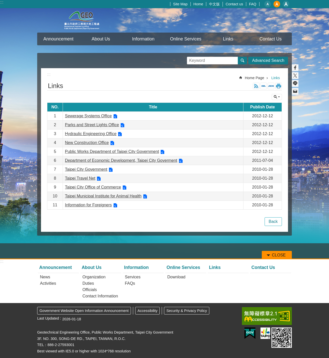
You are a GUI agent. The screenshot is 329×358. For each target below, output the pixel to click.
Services (132, 277)
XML (263, 86)
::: (1, 2)
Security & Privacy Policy (186, 311)
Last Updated (48, 318)
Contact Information (100, 296)
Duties (88, 283)
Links (228, 38)
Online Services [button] (185, 38)
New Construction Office (87, 142)
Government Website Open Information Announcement (84, 311)
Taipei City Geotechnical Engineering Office (81, 20)
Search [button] (242, 60)
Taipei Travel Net (80, 178)
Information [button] (143, 38)
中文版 (214, 4)
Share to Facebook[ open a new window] (295, 67)
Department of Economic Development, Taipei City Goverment (121, 160)
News (45, 277)
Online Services (183, 267)
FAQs (130, 283)
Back (273, 221)
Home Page (254, 78)
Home (198, 4)
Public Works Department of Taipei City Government (112, 151)
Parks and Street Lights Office (92, 125)
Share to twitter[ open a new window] (295, 75)
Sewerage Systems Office (88, 116)
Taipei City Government (86, 169)
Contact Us (270, 38)
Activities (48, 283)
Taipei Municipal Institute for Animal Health (103, 196)
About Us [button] (101, 38)
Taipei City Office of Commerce (93, 187)
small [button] (267, 4)
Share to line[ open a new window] (295, 83)
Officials (90, 290)
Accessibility (147, 311)
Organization (94, 277)
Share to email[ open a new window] (295, 91)
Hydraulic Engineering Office (90, 134)
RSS (256, 86)
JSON (271, 86)
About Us (92, 267)
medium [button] (276, 4)
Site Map (180, 4)
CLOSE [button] (277, 97)
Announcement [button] (58, 38)
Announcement (55, 267)
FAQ (252, 4)
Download (176, 277)
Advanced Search (268, 60)
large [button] (286, 4)
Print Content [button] (278, 86)
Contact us (234, 4)
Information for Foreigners (88, 205)
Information (136, 267)
